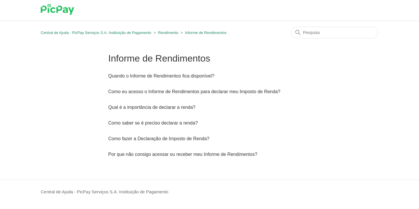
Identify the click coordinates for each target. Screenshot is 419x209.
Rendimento (168, 32)
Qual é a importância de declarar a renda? (152, 107)
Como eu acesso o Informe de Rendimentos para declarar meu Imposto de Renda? (194, 91)
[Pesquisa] (334, 32)
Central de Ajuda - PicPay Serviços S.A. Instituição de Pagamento (96, 32)
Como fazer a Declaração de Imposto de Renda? (159, 138)
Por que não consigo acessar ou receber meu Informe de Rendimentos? (182, 154)
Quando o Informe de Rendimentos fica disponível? (161, 75)
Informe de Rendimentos (205, 32)
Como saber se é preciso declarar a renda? (153, 122)
